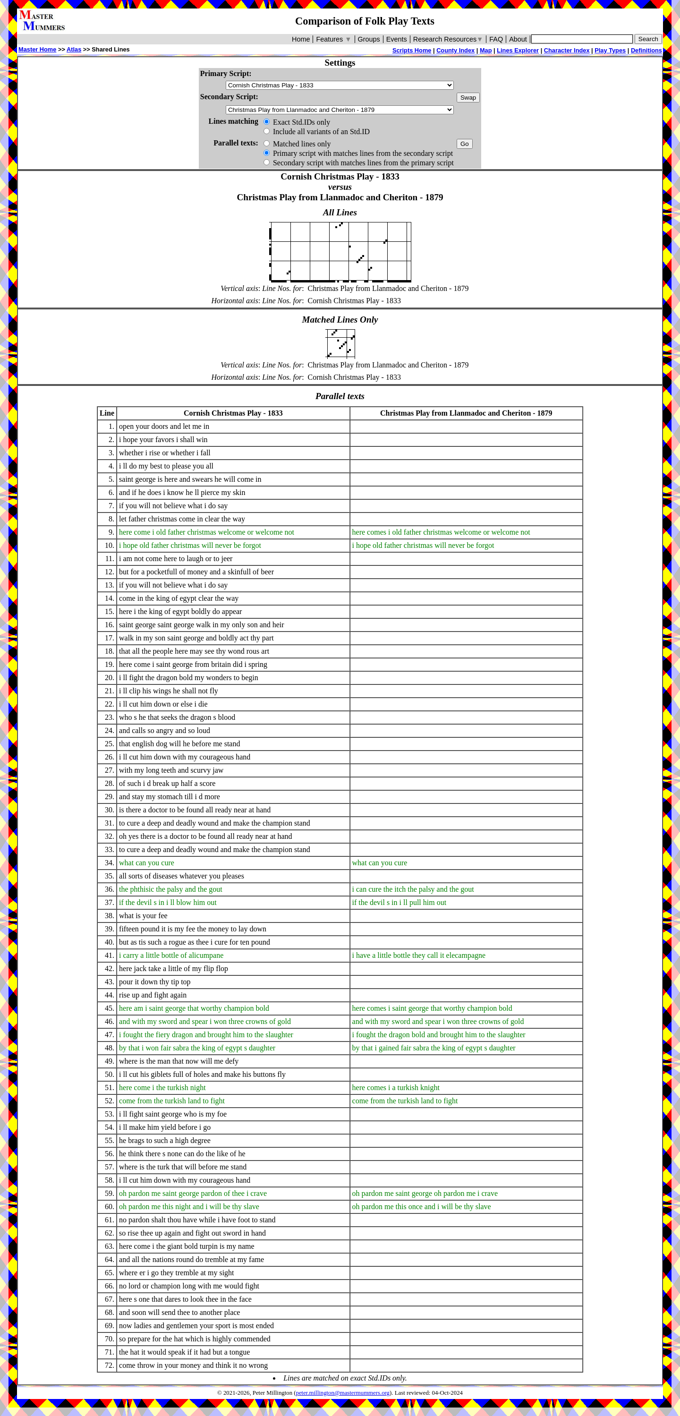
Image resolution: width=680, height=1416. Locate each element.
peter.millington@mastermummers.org (343, 1393)
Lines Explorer (518, 50)
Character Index (567, 50)
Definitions (646, 50)
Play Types (610, 50)
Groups (369, 39)
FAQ (496, 39)
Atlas (74, 49)
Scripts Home (412, 50)
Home (301, 39)
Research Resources (448, 39)
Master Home (37, 49)
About (518, 39)
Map (486, 50)
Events (396, 39)
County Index (455, 50)
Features (333, 39)
